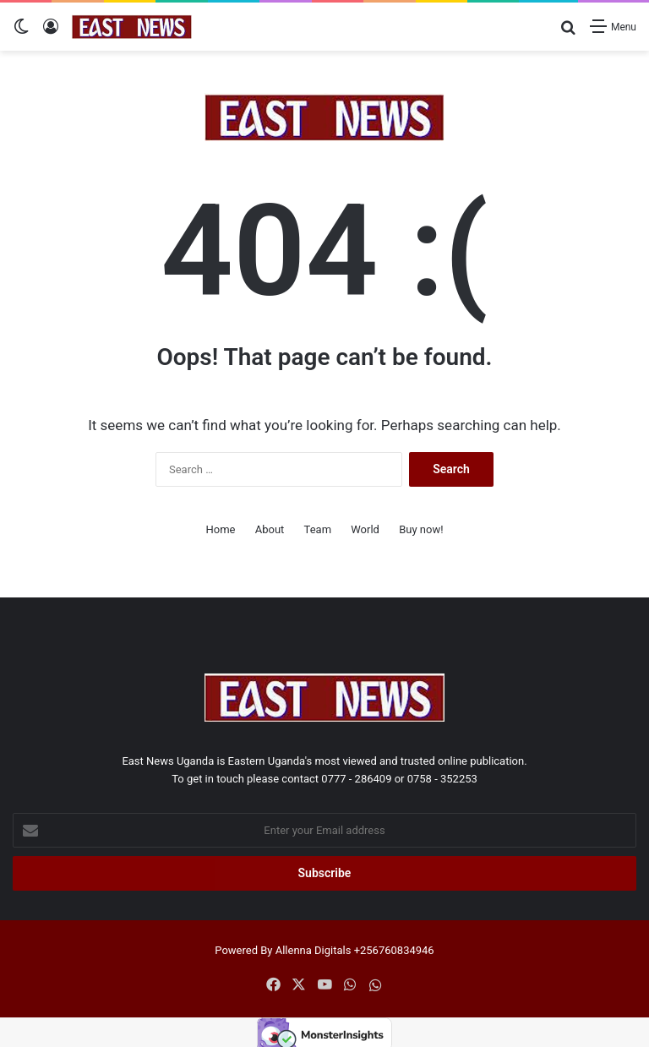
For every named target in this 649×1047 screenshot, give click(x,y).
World (365, 529)
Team (318, 529)
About (270, 529)
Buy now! (421, 529)
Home (220, 529)
